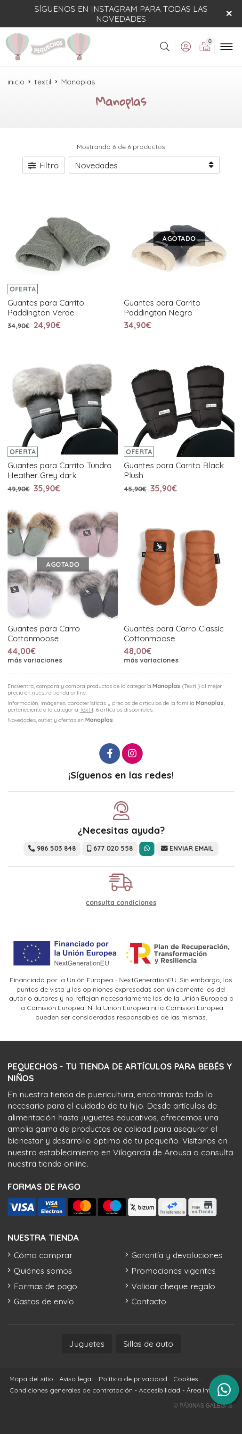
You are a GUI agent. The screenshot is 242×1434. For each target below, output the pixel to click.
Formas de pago (45, 1286)
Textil (86, 709)
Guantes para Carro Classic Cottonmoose (174, 633)
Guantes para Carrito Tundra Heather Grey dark (60, 470)
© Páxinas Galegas (203, 1405)
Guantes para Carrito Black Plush (174, 470)
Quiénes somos (43, 1270)
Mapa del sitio (31, 1379)
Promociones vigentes (173, 1270)
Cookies (185, 1379)
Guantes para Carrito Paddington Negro (162, 307)
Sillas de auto (148, 1343)
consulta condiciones (121, 903)
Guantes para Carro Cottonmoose (44, 633)
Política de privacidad (133, 1379)
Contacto (148, 1301)
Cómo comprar (43, 1255)
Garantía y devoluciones (176, 1255)
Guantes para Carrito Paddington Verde (46, 307)
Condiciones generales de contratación (71, 1390)
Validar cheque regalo (173, 1286)
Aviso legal (76, 1379)
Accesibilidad (159, 1390)
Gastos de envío (44, 1301)
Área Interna (205, 1390)
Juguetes (87, 1343)
